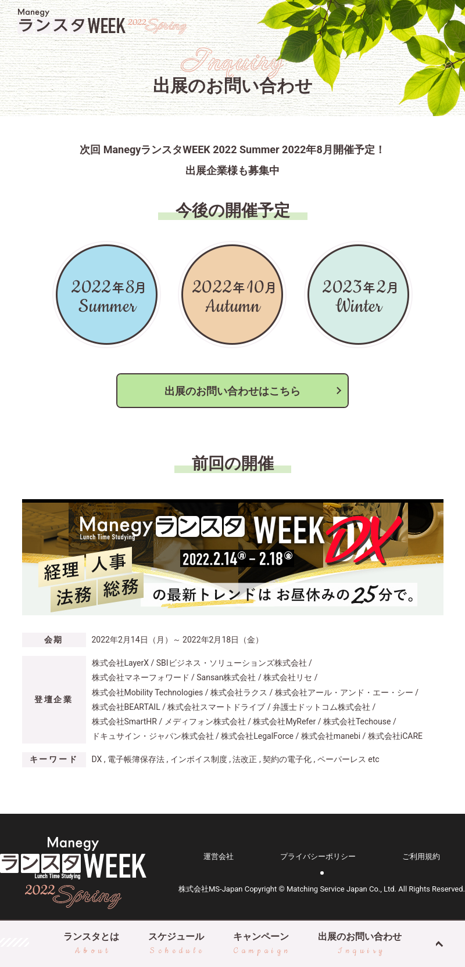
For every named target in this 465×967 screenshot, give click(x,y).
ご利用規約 (421, 856)
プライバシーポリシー (318, 856)
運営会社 (218, 856)
